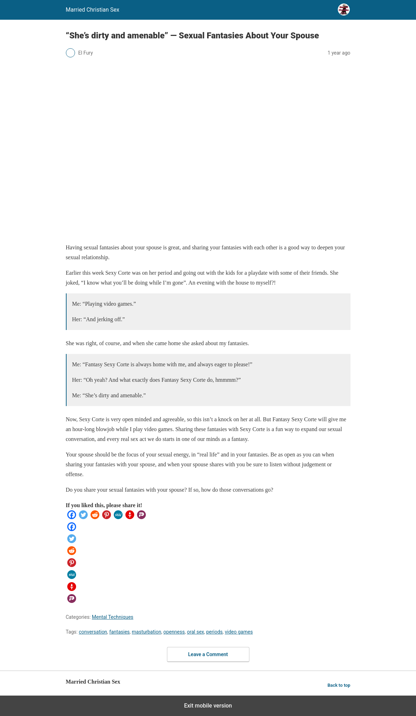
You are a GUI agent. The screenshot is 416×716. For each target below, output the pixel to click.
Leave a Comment (208, 654)
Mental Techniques (113, 617)
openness (174, 632)
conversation (93, 632)
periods (214, 632)
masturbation (146, 632)
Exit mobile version (208, 705)
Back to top (339, 685)
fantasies (119, 632)
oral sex (195, 632)
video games (239, 632)
